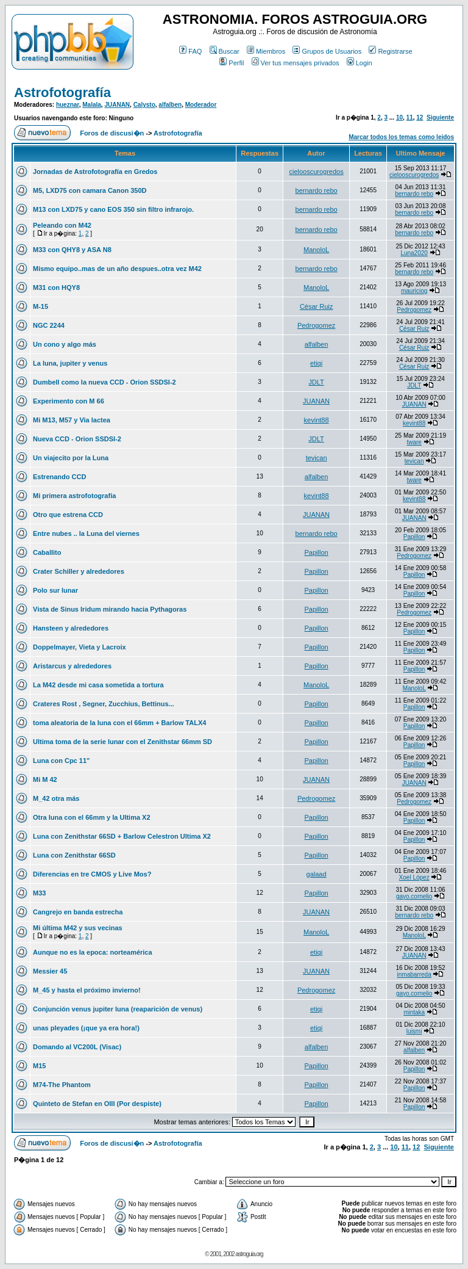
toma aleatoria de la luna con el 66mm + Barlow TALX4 (119, 722)
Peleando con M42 (62, 225)
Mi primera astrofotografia (74, 495)
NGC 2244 (49, 325)
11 (409, 117)
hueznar (67, 104)
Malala (91, 104)
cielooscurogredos (316, 171)
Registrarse (390, 51)
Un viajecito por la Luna (70, 457)
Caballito (47, 552)
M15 (39, 1065)
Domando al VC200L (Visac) (77, 1046)
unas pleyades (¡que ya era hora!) (86, 1028)
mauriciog (414, 290)
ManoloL (316, 249)
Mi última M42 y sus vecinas (77, 927)
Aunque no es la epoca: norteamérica (92, 952)
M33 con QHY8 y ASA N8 (72, 249)
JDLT (316, 382)
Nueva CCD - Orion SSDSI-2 (77, 439)
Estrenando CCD (59, 476)
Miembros (266, 51)
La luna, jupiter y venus (70, 363)
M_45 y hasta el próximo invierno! (87, 990)
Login (359, 63)
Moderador (201, 104)
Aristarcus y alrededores (72, 666)
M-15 (40, 306)
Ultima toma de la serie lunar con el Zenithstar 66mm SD (122, 741)
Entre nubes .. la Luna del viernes (86, 533)
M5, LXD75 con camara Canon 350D (89, 190)
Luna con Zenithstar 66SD (74, 855)
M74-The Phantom (62, 1084)
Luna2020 (414, 253)
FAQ (190, 51)
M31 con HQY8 (56, 287)
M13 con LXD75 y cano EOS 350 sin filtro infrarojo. (113, 209)
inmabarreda (414, 974)
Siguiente (440, 117)
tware (413, 442)
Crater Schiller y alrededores (78, 571)
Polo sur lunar (55, 590)
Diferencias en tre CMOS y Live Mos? (92, 874)
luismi (414, 1031)
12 (419, 117)
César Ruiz (316, 306)
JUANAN (117, 104)
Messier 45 (50, 971)
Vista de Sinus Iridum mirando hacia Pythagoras (109, 609)
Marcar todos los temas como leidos (401, 137)
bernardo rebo (317, 190)
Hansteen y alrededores (70, 628)
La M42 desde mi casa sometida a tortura (98, 685)
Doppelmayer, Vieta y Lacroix (79, 647)
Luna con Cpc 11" (61, 760)
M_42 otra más (56, 798)
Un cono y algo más (64, 344)
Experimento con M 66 (68, 401)
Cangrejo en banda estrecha (77, 912)
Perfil (231, 63)
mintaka (414, 1012)
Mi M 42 (45, 779)
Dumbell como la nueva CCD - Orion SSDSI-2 (104, 382)
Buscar (224, 51)
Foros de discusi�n (112, 133)
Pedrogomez (414, 309)
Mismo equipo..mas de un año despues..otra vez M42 (117, 268)
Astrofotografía (62, 92)
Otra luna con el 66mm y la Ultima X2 (92, 817)
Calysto (144, 104)
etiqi (316, 363)
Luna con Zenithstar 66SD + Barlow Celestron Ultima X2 (122, 836)
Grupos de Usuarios (326, 51)
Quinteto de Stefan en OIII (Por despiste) (97, 1103)
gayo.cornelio (414, 896)
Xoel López (414, 877)
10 (399, 117)
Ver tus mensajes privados (295, 63)
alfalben (170, 104)
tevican (316, 457)
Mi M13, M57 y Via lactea (71, 420)
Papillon (414, 536)
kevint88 (316, 420)
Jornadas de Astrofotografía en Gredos (95, 171)
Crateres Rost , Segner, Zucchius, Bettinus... (103, 703)
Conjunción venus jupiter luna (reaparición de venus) (117, 1009)
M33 (39, 893)
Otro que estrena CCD (68, 514)
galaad (317, 874)
